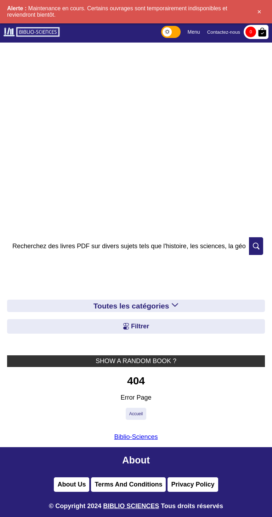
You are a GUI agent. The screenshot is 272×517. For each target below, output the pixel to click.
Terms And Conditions (128, 484)
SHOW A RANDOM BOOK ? (136, 361)
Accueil (136, 413)
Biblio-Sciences (136, 436)
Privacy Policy (192, 484)
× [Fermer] (259, 12)
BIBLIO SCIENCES (131, 506)
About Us (71, 484)
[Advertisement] (136, 95)
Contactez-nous (223, 32)
